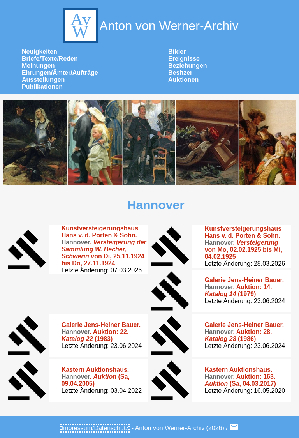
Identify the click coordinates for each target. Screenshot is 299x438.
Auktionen (183, 79)
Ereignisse (184, 58)
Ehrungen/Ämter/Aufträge (60, 72)
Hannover (156, 205)
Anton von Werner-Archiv (150, 25)
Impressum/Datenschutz (95, 428)
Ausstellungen (43, 79)
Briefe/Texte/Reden (50, 58)
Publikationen (42, 86)
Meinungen (38, 65)
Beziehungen (187, 65)
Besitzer (180, 72)
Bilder (177, 51)
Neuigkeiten (39, 51)
